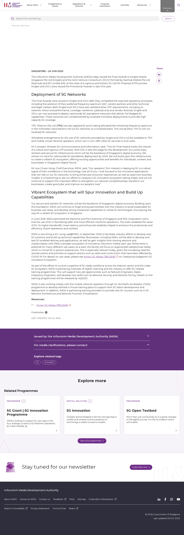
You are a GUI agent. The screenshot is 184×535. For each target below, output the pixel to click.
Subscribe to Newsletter (103, 499)
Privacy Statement (40, 508)
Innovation (49, 362)
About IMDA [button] (32, 5)
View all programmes (92, 441)
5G (37, 362)
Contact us (44, 499)
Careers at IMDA (28, 499)
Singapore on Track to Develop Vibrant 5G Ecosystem (122, 14)
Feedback (59, 499)
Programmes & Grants (55, 5)
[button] (159, 74)
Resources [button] (142, 5)
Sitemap (82, 499)
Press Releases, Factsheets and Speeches (72, 14)
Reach (73, 508)
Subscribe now (141, 467)
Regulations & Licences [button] (79, 5)
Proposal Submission (105, 5)
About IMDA (10, 499)
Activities (125, 5)
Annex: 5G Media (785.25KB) (99, 256)
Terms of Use (59, 508)
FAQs (71, 499)
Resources (43, 14)
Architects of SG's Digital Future (18, 14)
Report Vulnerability (16, 508)
